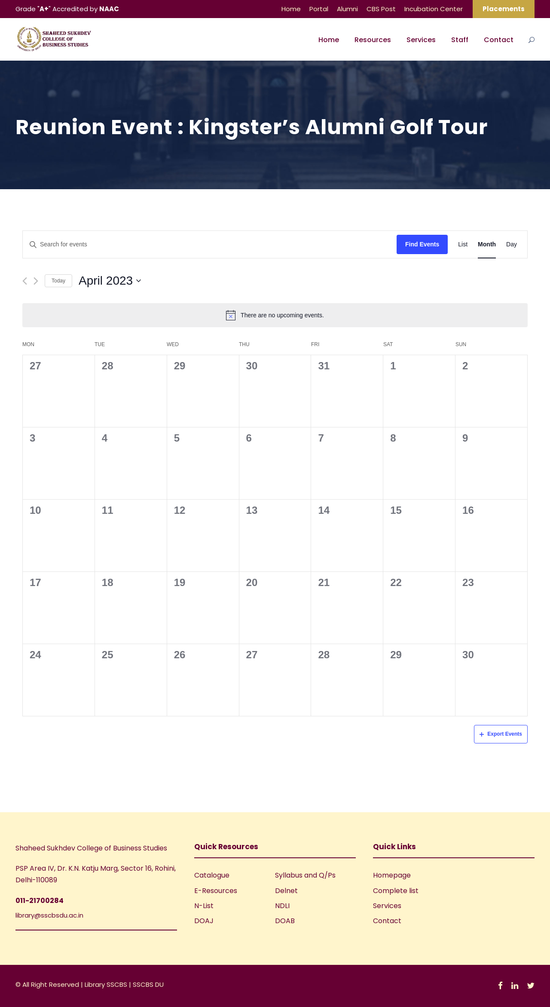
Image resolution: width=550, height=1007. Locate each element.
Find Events (422, 244)
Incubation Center (433, 8)
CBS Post (381, 8)
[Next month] (36, 281)
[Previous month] (24, 281)
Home (291, 8)
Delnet (286, 891)
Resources (372, 40)
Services (421, 40)
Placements (504, 8)
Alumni (347, 8)
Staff (459, 40)
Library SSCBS (107, 984)
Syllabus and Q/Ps (305, 875)
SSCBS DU (148, 984)
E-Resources (215, 891)
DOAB (285, 921)
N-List (204, 906)
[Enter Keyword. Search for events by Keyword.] (210, 244)
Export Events (501, 734)
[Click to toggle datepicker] (110, 280)
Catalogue (211, 875)
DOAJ (204, 921)
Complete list (396, 891)
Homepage (392, 875)
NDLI (282, 906)
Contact (498, 40)
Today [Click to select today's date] (58, 281)
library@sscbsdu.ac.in (49, 915)
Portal (318, 8)
